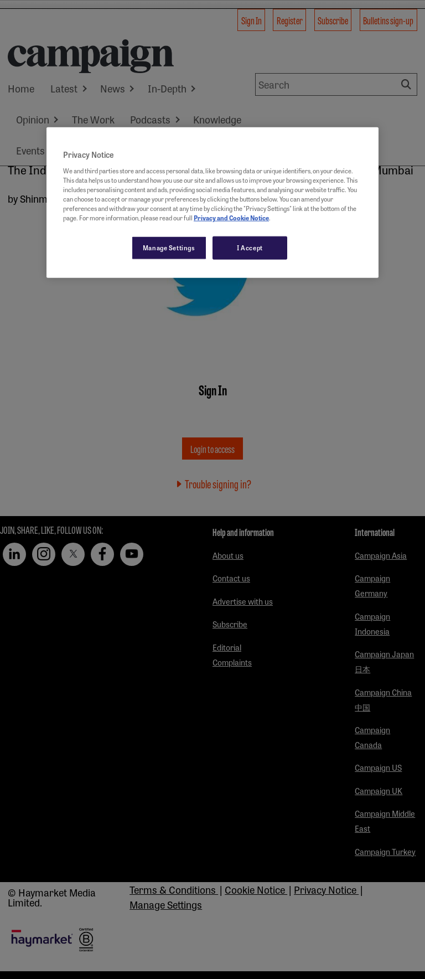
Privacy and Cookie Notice (231, 217)
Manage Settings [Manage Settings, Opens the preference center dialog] (169, 247)
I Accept (250, 247)
